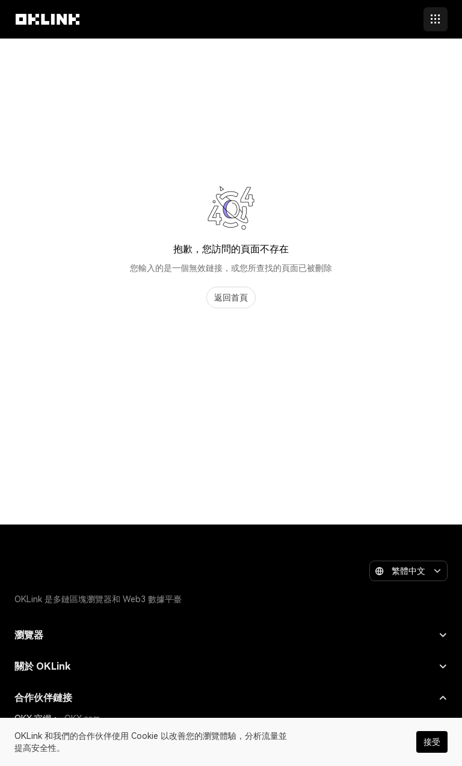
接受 (432, 742)
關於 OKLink (231, 666)
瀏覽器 (231, 635)
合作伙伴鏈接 (231, 697)
